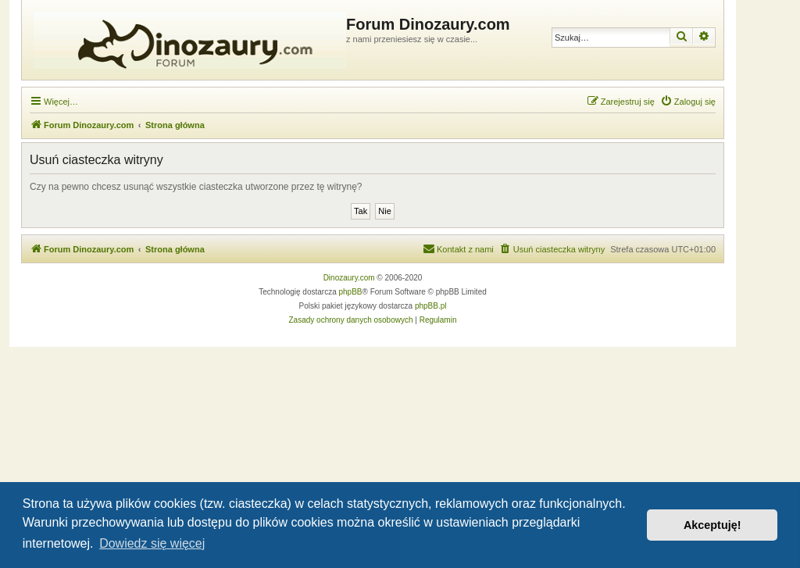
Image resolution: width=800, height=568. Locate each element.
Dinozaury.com (349, 277)
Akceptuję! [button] (712, 525)
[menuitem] (688, 101)
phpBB (350, 292)
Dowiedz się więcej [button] (152, 543)
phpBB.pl (431, 306)
